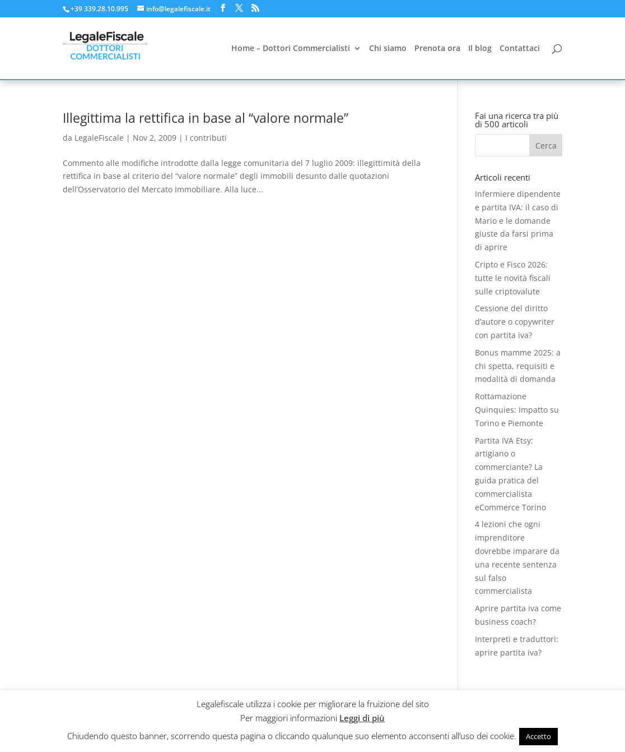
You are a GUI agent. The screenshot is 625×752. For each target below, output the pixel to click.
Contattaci (520, 48)
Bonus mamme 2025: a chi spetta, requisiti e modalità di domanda (518, 366)
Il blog (480, 48)
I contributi (206, 137)
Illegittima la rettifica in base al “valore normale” (205, 118)
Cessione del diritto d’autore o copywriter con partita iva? (514, 321)
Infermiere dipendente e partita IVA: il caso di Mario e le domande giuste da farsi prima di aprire (518, 220)
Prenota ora (437, 48)
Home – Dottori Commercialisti (290, 48)
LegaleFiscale (99, 137)
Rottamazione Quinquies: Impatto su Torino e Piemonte (517, 409)
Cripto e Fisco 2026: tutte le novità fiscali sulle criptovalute (513, 278)
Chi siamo (388, 48)
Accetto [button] (538, 736)
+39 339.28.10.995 (99, 8)
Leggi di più (362, 717)
